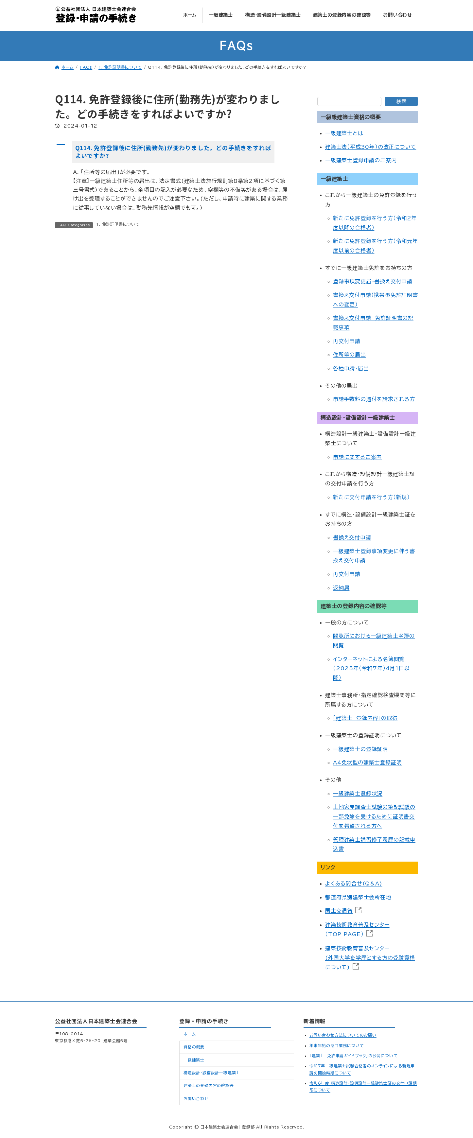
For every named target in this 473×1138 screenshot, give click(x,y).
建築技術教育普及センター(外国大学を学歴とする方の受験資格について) (370, 958)
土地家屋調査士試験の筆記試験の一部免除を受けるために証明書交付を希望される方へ (374, 817)
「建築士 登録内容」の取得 (365, 718)
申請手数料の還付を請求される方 (374, 399)
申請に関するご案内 (357, 457)
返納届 (341, 587)
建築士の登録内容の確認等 (209, 1085)
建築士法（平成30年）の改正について (370, 146)
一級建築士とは (344, 133)
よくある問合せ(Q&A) (353, 883)
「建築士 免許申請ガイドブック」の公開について (353, 1056)
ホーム (190, 1034)
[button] (176, 152)
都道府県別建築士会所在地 (358, 897)
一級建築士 (194, 1060)
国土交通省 (339, 911)
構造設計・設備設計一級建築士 (212, 1073)
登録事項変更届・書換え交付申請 (372, 281)
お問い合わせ (196, 1098)
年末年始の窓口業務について (336, 1045)
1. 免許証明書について (118, 224)
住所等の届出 (349, 355)
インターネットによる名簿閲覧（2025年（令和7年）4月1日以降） (371, 669)
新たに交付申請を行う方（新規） (371, 497)
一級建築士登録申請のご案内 (360, 160)
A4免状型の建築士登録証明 (367, 762)
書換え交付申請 (352, 537)
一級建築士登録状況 (357, 793)
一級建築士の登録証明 (360, 749)
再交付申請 (346, 341)
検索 (401, 101)
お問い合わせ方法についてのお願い (343, 1035)
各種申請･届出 (351, 368)
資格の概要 (194, 1047)
